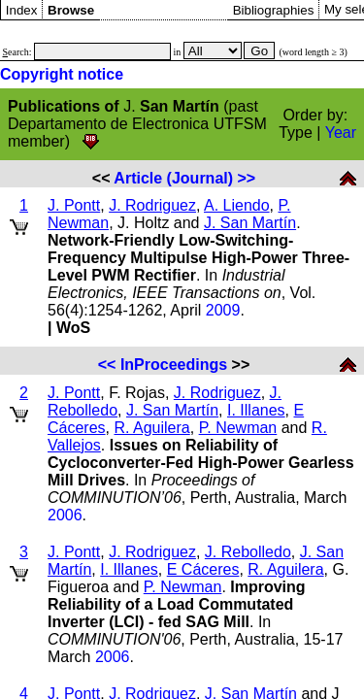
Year (340, 132)
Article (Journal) (173, 178)
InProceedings (173, 364)
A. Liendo (237, 205)
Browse (71, 10)
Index (22, 10)
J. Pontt (74, 205)
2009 (223, 310)
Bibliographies (273, 10)
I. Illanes (256, 410)
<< (107, 364)
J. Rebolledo (248, 552)
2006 (65, 515)
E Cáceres (203, 569)
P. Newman (238, 427)
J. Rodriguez (152, 205)
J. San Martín (250, 223)
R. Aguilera (151, 427)
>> (247, 178)
